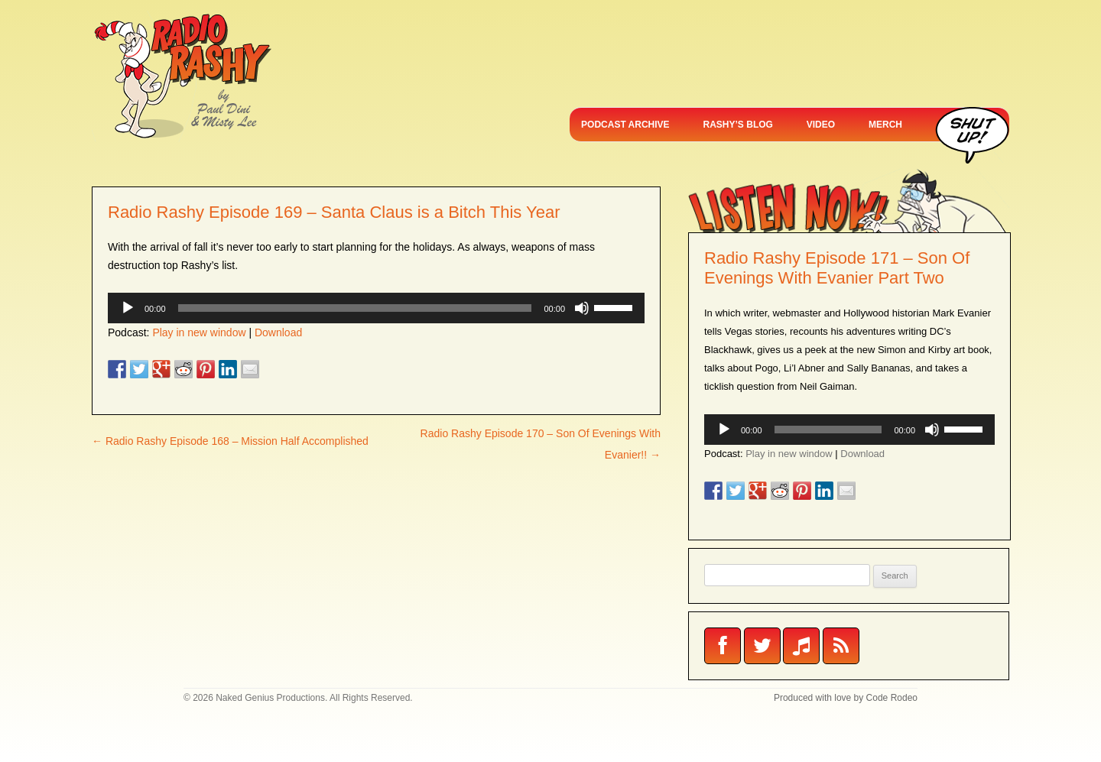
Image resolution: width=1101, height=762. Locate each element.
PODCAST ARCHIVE (625, 124)
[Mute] (581, 308)
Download (278, 332)
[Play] (127, 308)
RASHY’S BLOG (738, 124)
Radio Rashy (182, 76)
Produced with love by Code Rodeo (845, 697)
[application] (376, 308)
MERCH (885, 124)
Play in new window (198, 332)
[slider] (355, 308)
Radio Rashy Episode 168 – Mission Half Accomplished (230, 441)
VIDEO (821, 124)
